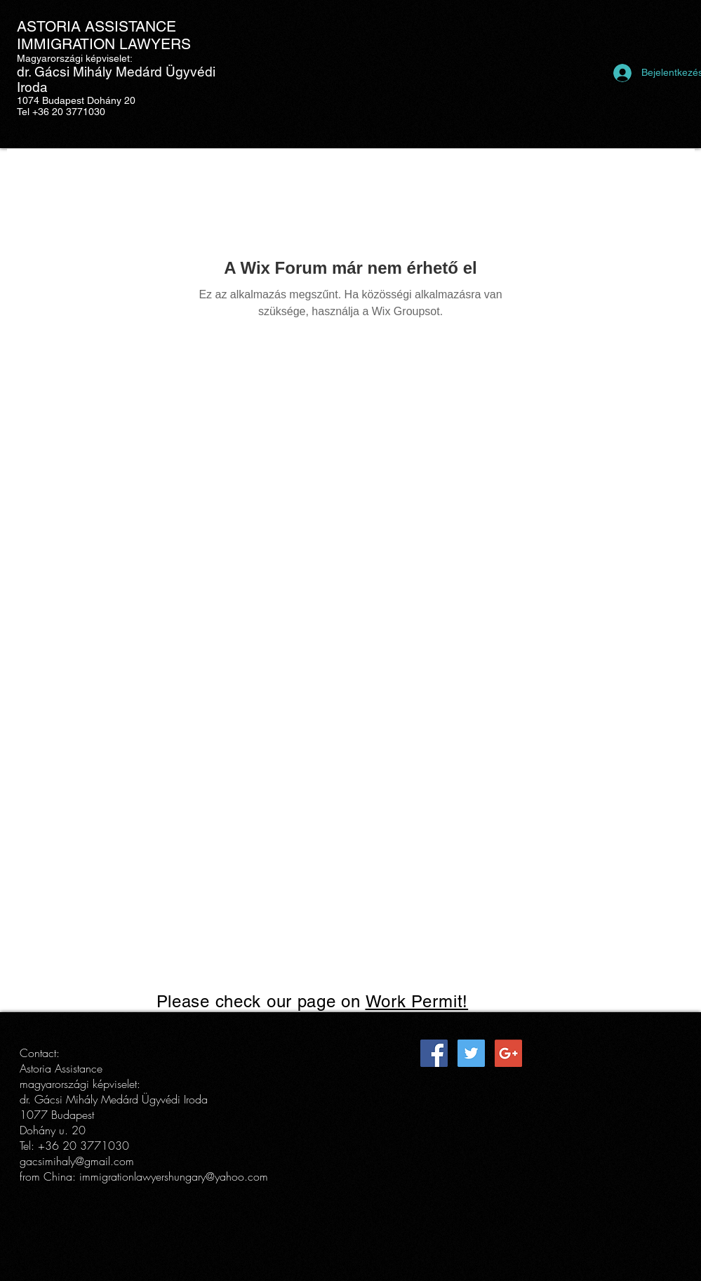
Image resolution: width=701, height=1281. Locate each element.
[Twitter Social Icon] (471, 1053)
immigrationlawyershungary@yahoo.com (173, 1176)
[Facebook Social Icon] (434, 1053)
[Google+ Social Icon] (508, 1053)
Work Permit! (417, 1001)
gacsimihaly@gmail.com (77, 1161)
